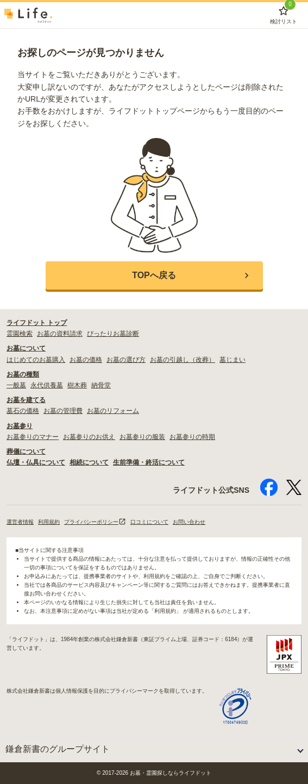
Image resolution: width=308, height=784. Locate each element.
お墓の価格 (86, 359)
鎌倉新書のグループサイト (57, 749)
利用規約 (49, 522)
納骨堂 (101, 385)
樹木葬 (77, 385)
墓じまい (232, 359)
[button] (154, 275)
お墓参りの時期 (192, 437)
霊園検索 (20, 333)
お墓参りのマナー (33, 437)
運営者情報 (20, 522)
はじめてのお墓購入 (36, 359)
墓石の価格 (23, 411)
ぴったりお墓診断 (113, 333)
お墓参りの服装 (142, 437)
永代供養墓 (46, 385)
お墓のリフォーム (113, 411)
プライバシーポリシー (95, 522)
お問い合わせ (189, 522)
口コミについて (149, 522)
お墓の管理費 (63, 411)
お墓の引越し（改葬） (182, 359)
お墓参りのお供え (89, 437)
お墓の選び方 (126, 359)
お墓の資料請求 (60, 333)
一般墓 (16, 385)
